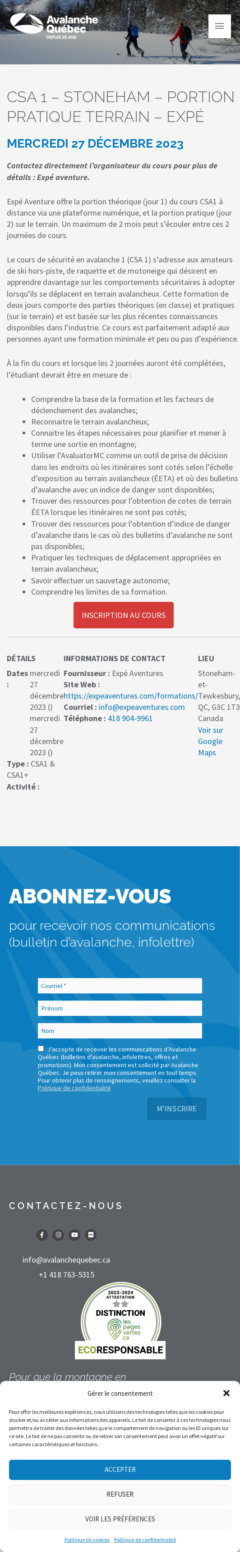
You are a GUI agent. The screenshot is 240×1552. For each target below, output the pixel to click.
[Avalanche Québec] (54, 26)
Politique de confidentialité (145, 1539)
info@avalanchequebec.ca (66, 1259)
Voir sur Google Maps (210, 741)
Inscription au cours (124, 615)
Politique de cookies (87, 1539)
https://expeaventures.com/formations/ (131, 695)
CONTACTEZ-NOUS (66, 1205)
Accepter (120, 1469)
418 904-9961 (130, 718)
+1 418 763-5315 (66, 1274)
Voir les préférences (120, 1519)
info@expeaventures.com (142, 707)
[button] (226, 1393)
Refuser (120, 1494)
